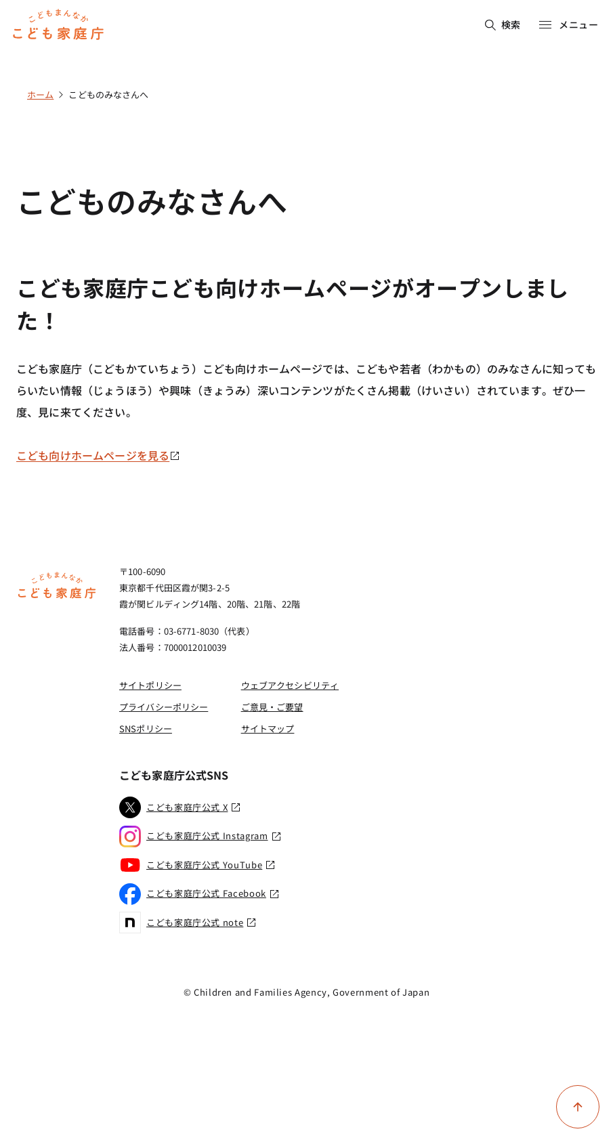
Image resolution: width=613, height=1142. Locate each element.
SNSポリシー (145, 728)
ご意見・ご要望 (272, 706)
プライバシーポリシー (163, 706)
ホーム (40, 94)
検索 (503, 24)
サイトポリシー (150, 685)
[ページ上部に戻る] (577, 1106)
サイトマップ (268, 728)
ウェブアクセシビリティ (290, 685)
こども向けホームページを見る (98, 455)
